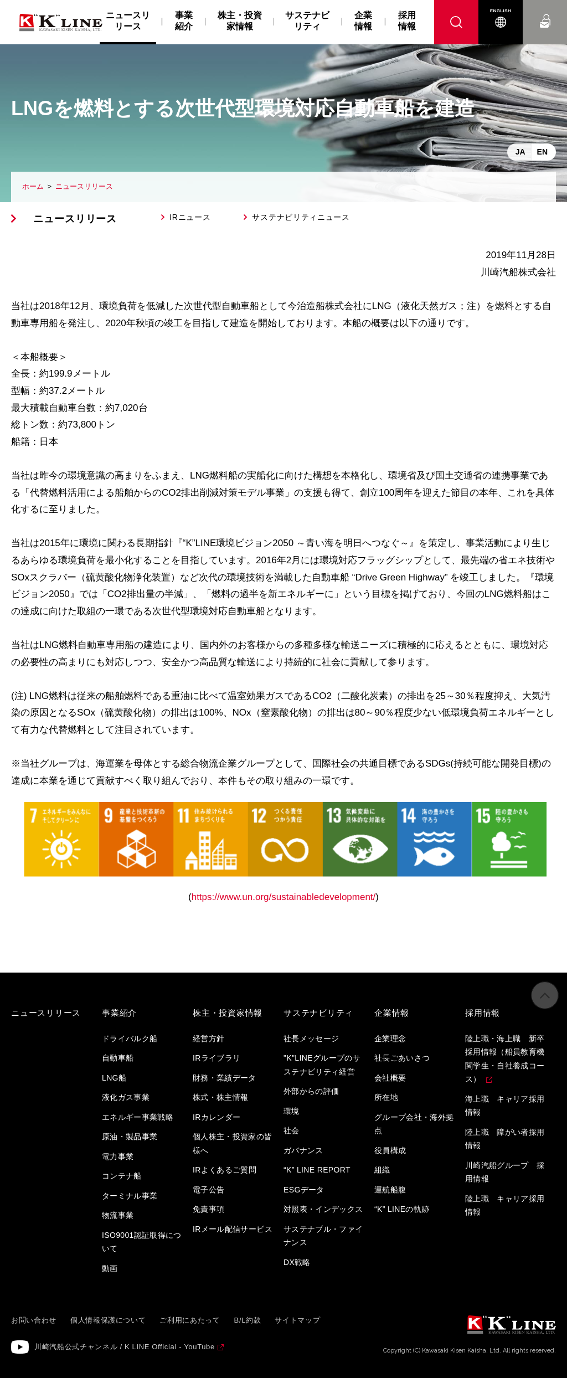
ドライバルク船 (129, 1038)
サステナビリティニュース (300, 217)
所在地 (386, 1097)
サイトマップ (297, 1320)
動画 (110, 1268)
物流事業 (117, 1215)
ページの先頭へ (545, 1003)
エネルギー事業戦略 (137, 1117)
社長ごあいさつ (402, 1057)
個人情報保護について (108, 1320)
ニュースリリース (84, 186)
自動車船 (117, 1057)
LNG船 (114, 1077)
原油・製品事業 (129, 1136)
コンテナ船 (122, 1175)
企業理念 (390, 1038)
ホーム (33, 186)
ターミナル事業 (129, 1195)
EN (542, 151)
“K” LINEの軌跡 (402, 1209)
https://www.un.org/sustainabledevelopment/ (284, 897)
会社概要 (390, 1077)
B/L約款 (247, 1320)
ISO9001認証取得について (142, 1242)
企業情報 (363, 21)
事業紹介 (184, 21)
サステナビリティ (307, 21)
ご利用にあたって (189, 1320)
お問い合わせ (545, 11)
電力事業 (117, 1156)
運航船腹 (390, 1189)
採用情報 (407, 21)
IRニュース (189, 217)
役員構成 (390, 1150)
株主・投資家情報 (240, 21)
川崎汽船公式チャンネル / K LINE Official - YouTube (124, 1347)
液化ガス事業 (126, 1097)
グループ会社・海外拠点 (414, 1124)
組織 (382, 1169)
